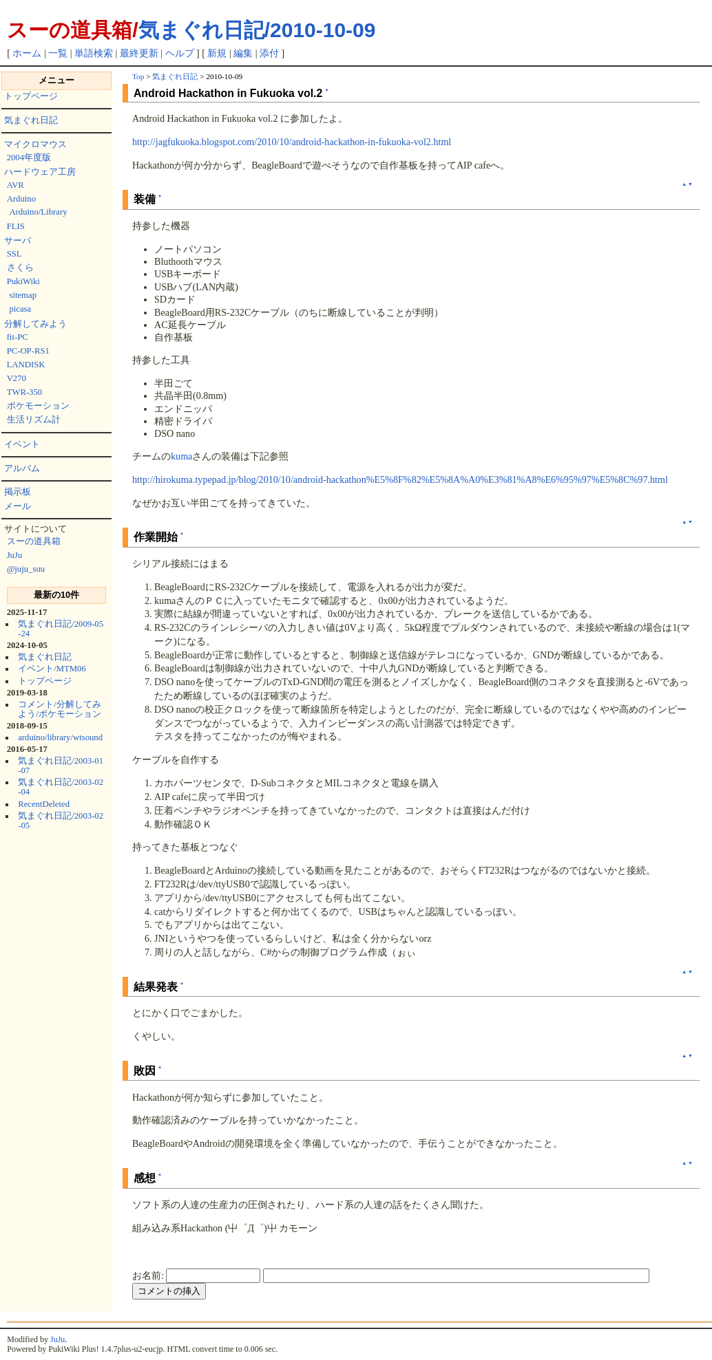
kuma (181, 456)
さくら (20, 267)
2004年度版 (29, 157)
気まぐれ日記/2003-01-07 (60, 765)
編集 (243, 53)
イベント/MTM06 (52, 668)
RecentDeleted (44, 804)
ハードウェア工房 (40, 172)
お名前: (149, 1275)
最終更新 (139, 53)
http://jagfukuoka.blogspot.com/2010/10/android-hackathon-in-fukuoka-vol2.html (291, 141)
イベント (22, 444)
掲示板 (17, 492)
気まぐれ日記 (31, 120)
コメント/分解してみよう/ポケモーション (59, 709)
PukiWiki (23, 281)
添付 (269, 53)
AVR (15, 185)
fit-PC (17, 337)
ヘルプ (179, 53)
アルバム (22, 468)
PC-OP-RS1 (28, 351)
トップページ (31, 96)
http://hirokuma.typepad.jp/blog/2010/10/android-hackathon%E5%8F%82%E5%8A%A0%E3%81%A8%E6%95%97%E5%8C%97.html (400, 479)
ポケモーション (38, 406)
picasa (20, 309)
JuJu (15, 555)
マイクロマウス (35, 144)
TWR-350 (25, 392)
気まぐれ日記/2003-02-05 (60, 820)
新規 (217, 53)
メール (17, 506)
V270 (16, 378)
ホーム (26, 53)
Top (138, 76)
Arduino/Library (38, 212)
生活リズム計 (34, 419)
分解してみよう (35, 324)
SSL (14, 254)
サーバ (17, 241)
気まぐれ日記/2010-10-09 (257, 30)
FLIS (16, 226)
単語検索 (93, 53)
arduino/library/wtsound (60, 737)
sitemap (22, 295)
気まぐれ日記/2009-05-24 (60, 628)
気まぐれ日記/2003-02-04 (60, 787)
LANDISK (26, 364)
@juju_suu (26, 569)
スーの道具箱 (34, 541)
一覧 (57, 53)
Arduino (21, 199)
